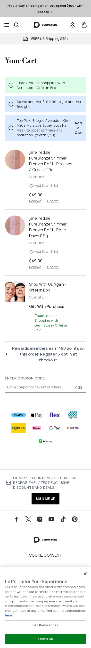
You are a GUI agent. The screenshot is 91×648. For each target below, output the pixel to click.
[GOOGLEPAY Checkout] (54, 428)
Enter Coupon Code (25, 378)
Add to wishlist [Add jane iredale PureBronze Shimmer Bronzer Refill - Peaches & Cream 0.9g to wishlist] (43, 185)
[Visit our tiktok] (63, 519)
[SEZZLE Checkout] (72, 428)
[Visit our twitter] (28, 519)
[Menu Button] (7, 25)
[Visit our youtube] (51, 519)
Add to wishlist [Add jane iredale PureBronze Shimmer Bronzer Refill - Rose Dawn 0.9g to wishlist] (43, 251)
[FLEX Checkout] (54, 415)
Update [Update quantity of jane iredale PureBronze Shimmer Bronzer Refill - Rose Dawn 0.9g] (52, 267)
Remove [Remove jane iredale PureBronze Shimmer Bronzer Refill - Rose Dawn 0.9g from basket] (35, 267)
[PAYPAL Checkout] (18, 415)
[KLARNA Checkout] (36, 428)
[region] (45, 607)
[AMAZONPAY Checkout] (18, 428)
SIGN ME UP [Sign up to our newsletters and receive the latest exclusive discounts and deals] (45, 498)
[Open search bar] (16, 25)
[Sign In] (72, 25)
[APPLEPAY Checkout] (36, 415)
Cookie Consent (45, 555)
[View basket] (84, 25)
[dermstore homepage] (45, 25)
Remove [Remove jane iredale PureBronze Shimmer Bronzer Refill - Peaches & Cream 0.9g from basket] (35, 201)
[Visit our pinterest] (75, 519)
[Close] (85, 573)
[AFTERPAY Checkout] (45, 441)
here (8, 615)
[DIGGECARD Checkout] (72, 415)
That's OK (45, 639)
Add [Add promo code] (78, 387)
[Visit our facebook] (16, 519)
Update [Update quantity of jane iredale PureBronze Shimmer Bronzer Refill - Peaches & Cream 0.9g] (52, 201)
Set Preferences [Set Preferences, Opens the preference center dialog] (45, 625)
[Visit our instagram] (40, 519)
